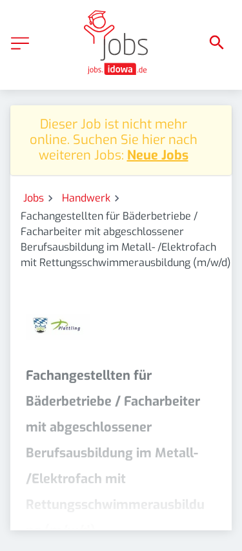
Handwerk (86, 198)
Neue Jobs (157, 155)
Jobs (33, 198)
